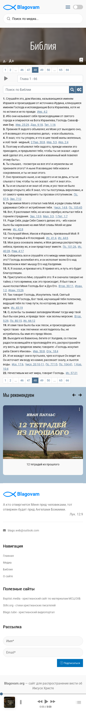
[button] (40, 701)
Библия (8, 569)
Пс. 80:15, (16, 320)
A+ (11, 61)
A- (4, 61)
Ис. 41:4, (51, 238)
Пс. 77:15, (52, 364)
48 (35, 70)
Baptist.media (11, 598)
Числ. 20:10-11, (35, 364)
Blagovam (21, 7)
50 (48, 70)
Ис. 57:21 (72, 373)
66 (67, 70)
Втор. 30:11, (66, 286)
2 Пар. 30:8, (38, 142)
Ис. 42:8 (18, 229)
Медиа (7, 562)
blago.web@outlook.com (21, 530)
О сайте (8, 576)
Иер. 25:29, (23, 124)
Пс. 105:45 (75, 207)
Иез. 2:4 (63, 142)
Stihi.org (8, 605)
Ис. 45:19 (17, 307)
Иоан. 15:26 (16, 290)
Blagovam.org (14, 683)
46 (22, 70)
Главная (8, 555)
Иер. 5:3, (52, 142)
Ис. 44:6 (63, 238)
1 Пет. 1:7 (61, 216)
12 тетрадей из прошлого (43, 464)
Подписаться (70, 663)
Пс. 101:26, (70, 246)
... (16, 70)
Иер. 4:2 (42, 111)
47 (28, 70)
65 (60, 70)
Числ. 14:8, (61, 207)
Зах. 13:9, (36, 216)
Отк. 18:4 (52, 351)
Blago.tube (10, 612)
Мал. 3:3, (48, 216)
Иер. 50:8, (39, 351)
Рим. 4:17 (18, 251)
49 (41, 70)
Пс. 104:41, (66, 364)
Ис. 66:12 (29, 320)
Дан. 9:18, (37, 124)
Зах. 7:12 (15, 198)
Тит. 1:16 (50, 124)
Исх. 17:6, (18, 364)
